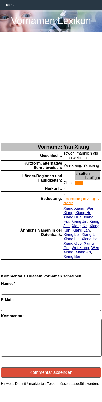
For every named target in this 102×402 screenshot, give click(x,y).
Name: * (8, 283)
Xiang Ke (79, 226)
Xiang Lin (71, 239)
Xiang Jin (79, 221)
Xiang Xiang (73, 208)
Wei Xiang (80, 248)
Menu (10, 5)
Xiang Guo (72, 243)
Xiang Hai (90, 239)
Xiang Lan (81, 230)
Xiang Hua (72, 217)
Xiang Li (89, 235)
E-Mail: (7, 300)
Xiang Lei (71, 235)
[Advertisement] (51, 89)
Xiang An (83, 252)
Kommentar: (12, 316)
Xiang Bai (71, 256)
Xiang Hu (83, 213)
